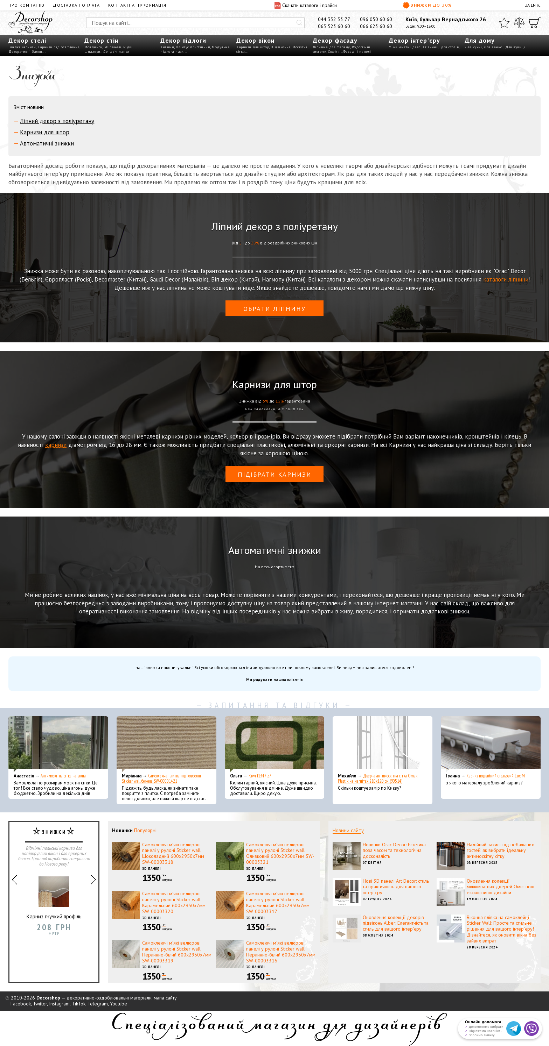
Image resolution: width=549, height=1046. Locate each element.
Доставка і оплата (76, 5)
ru (539, 5)
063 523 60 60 (334, 26)
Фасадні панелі (357, 51)
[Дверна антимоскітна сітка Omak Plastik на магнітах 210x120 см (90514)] (382, 744)
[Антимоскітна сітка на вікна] (58, 744)
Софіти (334, 51)
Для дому (480, 40)
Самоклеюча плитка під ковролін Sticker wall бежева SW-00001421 (161, 778)
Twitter (40, 1004)
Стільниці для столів (441, 47)
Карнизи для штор (252, 47)
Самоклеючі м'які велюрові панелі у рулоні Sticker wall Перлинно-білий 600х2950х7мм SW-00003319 (176, 951)
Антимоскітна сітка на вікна (63, 776)
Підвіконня (281, 47)
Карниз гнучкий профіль (54, 895)
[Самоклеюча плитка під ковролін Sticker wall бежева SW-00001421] (166, 744)
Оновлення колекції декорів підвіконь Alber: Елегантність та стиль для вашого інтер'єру (396, 923)
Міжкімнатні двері (405, 47)
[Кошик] (535, 22)
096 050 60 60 (376, 19)
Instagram (59, 1004)
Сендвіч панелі (117, 51)
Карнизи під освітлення (58, 47)
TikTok (78, 1004)
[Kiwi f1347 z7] (275, 744)
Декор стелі (27, 40)
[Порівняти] (519, 22)
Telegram (98, 1004)
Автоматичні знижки (47, 143)
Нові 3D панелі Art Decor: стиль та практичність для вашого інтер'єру (396, 887)
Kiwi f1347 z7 (260, 776)
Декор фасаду (335, 40)
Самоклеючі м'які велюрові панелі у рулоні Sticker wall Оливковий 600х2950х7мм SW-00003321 (280, 853)
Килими (167, 47)
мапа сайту (165, 998)
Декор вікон (255, 40)
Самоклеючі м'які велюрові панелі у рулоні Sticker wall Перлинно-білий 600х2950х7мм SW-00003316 (280, 951)
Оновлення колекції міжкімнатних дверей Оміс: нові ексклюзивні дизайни (500, 887)
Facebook (21, 1004)
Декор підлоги (183, 40)
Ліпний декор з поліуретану (57, 121)
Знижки (427, 5)
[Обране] (504, 22)
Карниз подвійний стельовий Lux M (495, 776)
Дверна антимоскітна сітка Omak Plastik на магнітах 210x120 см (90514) (377, 778)
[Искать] (299, 23)
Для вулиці (515, 47)
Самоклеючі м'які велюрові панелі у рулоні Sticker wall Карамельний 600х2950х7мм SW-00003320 (174, 902)
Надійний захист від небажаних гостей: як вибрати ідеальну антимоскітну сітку (500, 850)
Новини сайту (348, 830)
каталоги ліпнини (505, 279)
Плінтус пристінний (193, 47)
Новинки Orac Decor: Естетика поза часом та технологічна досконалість (394, 850)
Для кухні (473, 47)
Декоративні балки (25, 51)
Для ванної (493, 47)
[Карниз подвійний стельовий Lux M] (491, 744)
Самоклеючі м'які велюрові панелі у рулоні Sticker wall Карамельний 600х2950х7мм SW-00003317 (278, 902)
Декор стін (101, 40)
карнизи (56, 445)
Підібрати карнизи (275, 474)
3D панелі (112, 47)
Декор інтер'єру (414, 40)
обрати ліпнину (274, 309)
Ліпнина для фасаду (331, 47)
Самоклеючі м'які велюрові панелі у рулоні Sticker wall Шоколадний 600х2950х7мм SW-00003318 (173, 853)
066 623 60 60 (376, 26)
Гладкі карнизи (22, 47)
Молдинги (93, 47)
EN (533, 5)
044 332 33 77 (334, 19)
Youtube (118, 1004)
